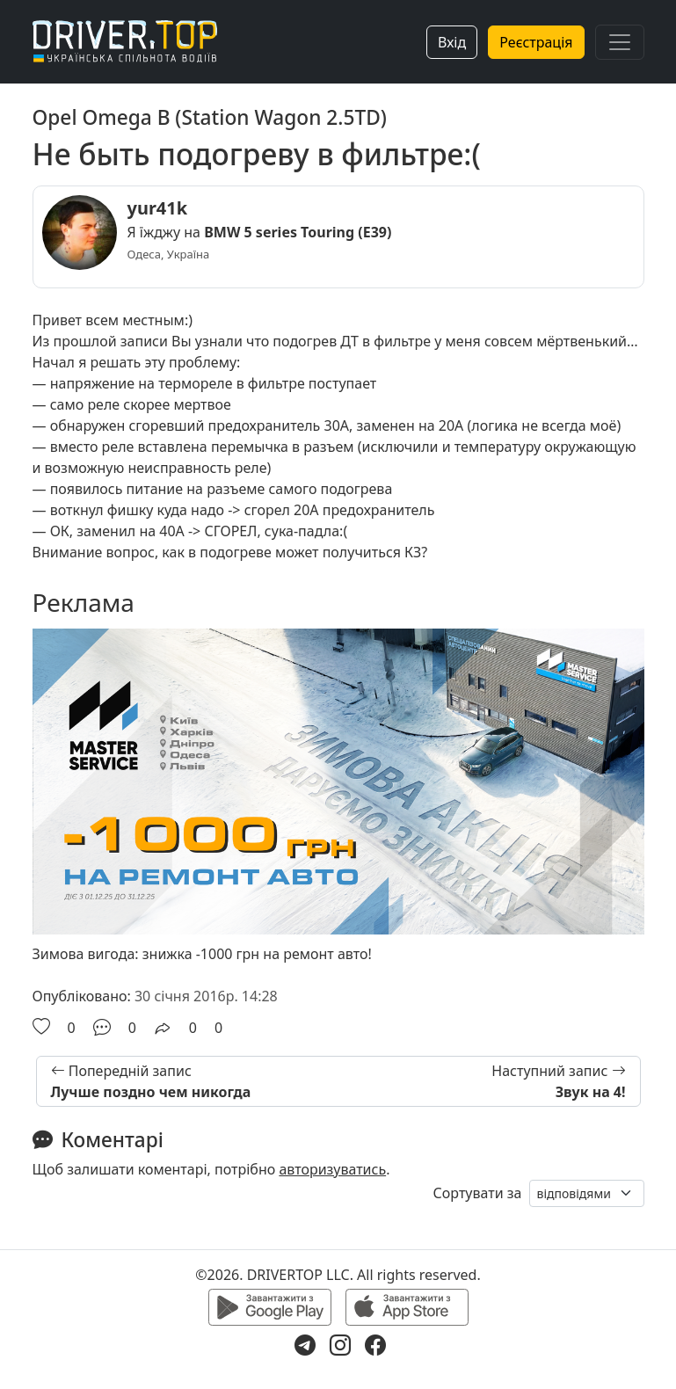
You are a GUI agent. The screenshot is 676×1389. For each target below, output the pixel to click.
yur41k (157, 208)
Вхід (452, 42)
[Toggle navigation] (619, 42)
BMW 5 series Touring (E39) (297, 232)
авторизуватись (332, 1169)
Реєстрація (535, 42)
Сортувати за (477, 1193)
